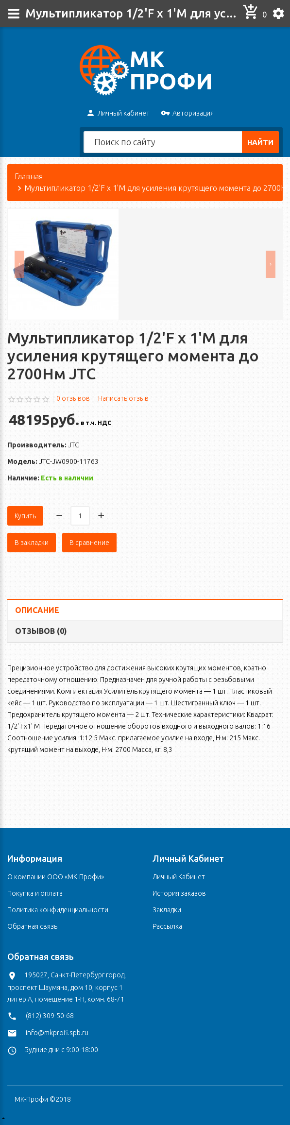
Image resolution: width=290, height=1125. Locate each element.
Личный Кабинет (179, 877)
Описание (37, 634)
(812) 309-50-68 (50, 1016)
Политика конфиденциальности (57, 910)
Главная (29, 200)
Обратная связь (32, 926)
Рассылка (167, 926)
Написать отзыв (123, 422)
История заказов (179, 893)
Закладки (167, 910)
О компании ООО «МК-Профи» (55, 877)
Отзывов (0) (41, 655)
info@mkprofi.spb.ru (57, 1033)
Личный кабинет (118, 113)
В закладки (32, 567)
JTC (73, 469)
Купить (25, 540)
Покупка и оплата (35, 893)
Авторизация (187, 113)
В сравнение (89, 567)
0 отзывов (73, 422)
